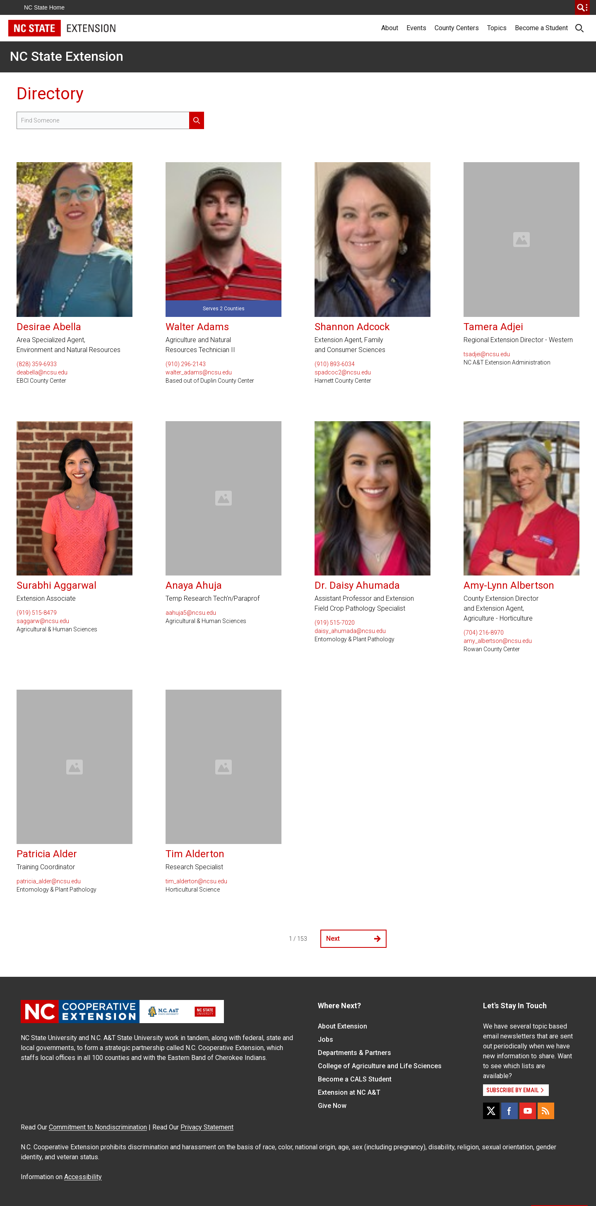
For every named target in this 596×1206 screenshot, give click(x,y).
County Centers (457, 28)
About (389, 28)
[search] (582, 7)
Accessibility (83, 1177)
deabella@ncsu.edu (42, 372)
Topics (497, 28)
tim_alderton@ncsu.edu (196, 881)
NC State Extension (66, 56)
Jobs (325, 1039)
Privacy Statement (206, 1127)
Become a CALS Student (355, 1079)
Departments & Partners (354, 1053)
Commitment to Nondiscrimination (98, 1127)
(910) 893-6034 (335, 364)
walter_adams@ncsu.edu (199, 372)
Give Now (332, 1106)
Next (353, 938)
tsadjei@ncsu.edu (487, 354)
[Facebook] (509, 1111)
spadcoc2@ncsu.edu (343, 372)
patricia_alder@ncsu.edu (49, 881)
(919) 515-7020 (335, 622)
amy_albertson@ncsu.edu (498, 641)
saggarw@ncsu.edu (43, 621)
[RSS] (546, 1111)
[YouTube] (527, 1111)
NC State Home (44, 7)
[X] (491, 1111)
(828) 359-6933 (37, 364)
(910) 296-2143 (186, 364)
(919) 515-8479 (37, 612)
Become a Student (541, 28)
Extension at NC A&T (349, 1092)
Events (416, 28)
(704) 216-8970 (484, 632)
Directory (50, 93)
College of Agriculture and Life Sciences (380, 1066)
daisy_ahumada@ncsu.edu (350, 631)
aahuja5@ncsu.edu (191, 612)
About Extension (342, 1026)
